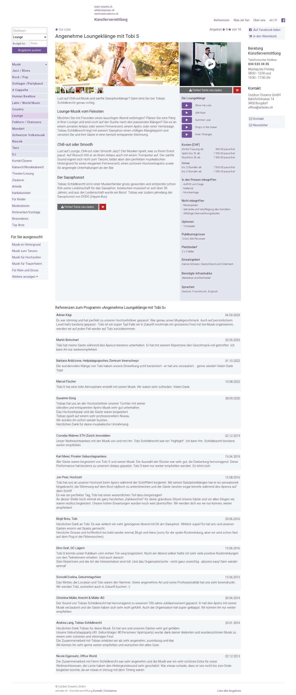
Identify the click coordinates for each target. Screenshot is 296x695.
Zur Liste (63, 29)
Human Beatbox (24, 96)
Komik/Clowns (22, 161)
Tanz (15, 148)
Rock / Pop (20, 77)
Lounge (17, 116)
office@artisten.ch (260, 107)
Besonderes (20, 218)
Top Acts (18, 225)
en (271, 20)
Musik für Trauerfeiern (27, 264)
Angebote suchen (29, 50)
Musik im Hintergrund (26, 244)
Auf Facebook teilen (266, 30)
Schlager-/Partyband (27, 83)
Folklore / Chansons (26, 122)
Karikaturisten (21, 193)
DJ (14, 154)
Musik (29, 65)
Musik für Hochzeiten (26, 257)
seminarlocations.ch (106, 13)
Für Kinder (19, 199)
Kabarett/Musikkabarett (28, 167)
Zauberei (18, 180)
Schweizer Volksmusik (28, 135)
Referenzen (221, 20)
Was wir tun (241, 20)
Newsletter (260, 125)
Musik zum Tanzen (24, 251)
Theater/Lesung (23, 173)
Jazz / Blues (21, 70)
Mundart (18, 129)
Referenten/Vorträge (26, 212)
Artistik (17, 186)
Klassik (17, 141)
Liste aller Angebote (229, 690)
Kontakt (258, 119)
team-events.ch (103, 6)
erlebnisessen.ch (104, 10)
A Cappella (20, 90)
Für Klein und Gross (25, 270)
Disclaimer (110, 690)
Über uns (259, 20)
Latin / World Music (26, 103)
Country (17, 109)
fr (276, 20)
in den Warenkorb (265, 36)
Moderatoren (21, 206)
